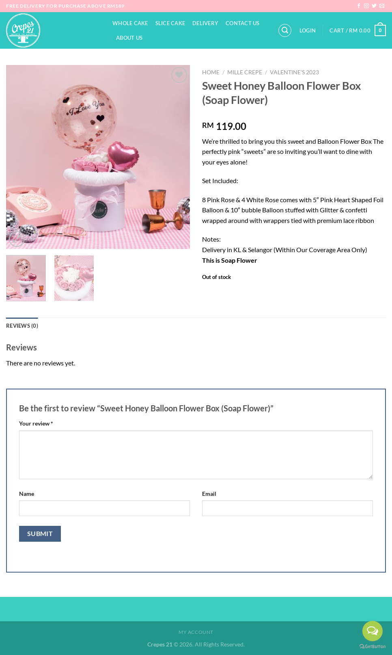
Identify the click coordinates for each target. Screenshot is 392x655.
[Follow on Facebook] (358, 6)
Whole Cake (130, 23)
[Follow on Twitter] (374, 6)
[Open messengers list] (372, 631)
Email (209, 493)
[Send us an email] (381, 6)
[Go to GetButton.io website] (373, 646)
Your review (36, 423)
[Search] (284, 30)
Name (26, 493)
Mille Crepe (244, 72)
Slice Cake (170, 23)
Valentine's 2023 (294, 72)
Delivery (205, 23)
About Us (129, 38)
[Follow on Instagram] (366, 6)
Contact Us (243, 23)
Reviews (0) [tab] (22, 325)
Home (211, 72)
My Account (196, 632)
